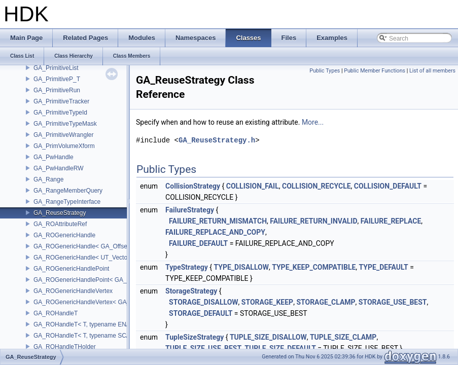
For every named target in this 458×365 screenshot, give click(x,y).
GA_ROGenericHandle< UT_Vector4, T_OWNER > (102, 257)
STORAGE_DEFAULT (200, 313)
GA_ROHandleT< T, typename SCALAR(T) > (94, 335)
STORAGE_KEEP (267, 302)
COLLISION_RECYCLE (316, 186)
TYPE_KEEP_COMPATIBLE (314, 267)
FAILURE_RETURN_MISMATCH (218, 221)
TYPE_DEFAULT (383, 267)
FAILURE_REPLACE (391, 221)
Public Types (324, 70)
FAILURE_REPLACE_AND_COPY (215, 232)
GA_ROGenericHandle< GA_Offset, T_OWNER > (100, 246)
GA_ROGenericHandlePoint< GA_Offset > (90, 279)
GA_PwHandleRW (58, 168)
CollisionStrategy (192, 186)
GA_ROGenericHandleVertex (73, 291)
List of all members (432, 70)
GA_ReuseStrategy (59, 212)
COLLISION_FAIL (252, 186)
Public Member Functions (374, 70)
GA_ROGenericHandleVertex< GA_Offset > (92, 302)
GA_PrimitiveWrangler (63, 134)
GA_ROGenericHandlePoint (71, 268)
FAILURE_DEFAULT (198, 243)
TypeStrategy (186, 267)
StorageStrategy (191, 291)
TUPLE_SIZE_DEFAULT (280, 348)
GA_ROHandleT (55, 313)
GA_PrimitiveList (56, 67)
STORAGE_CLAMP (325, 302)
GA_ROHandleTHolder (64, 346)
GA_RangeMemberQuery (67, 190)
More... (313, 122)
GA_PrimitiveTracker (61, 101)
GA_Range (48, 179)
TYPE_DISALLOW (241, 267)
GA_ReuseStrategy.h (217, 140)
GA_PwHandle (53, 157)
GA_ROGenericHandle (64, 235)
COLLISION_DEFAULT (387, 186)
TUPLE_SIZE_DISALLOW (268, 337)
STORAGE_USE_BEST (393, 302)
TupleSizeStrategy (194, 337)
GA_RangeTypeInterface (66, 201)
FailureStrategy (189, 210)
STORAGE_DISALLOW (203, 302)
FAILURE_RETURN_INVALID (313, 221)
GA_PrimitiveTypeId (60, 112)
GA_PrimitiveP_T (56, 79)
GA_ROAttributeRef (60, 224)
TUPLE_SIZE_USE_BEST (203, 348)
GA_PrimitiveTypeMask (65, 123)
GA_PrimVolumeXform (64, 146)
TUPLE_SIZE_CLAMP (343, 337)
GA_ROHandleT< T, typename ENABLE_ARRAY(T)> (105, 324)
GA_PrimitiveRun (56, 90)
